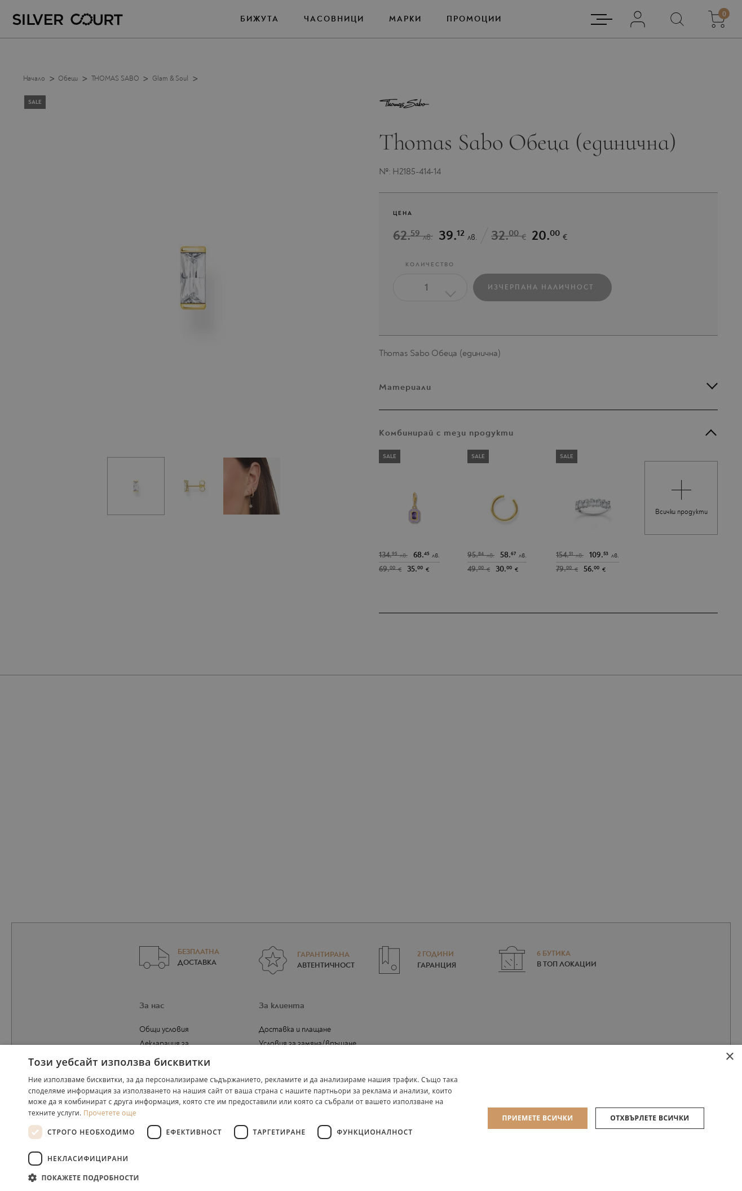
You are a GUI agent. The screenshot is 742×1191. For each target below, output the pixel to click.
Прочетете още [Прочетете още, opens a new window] (109, 1113)
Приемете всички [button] (537, 1118)
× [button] (729, 1057)
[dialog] (371, 595)
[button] (249, 1177)
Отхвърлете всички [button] (649, 1118)
